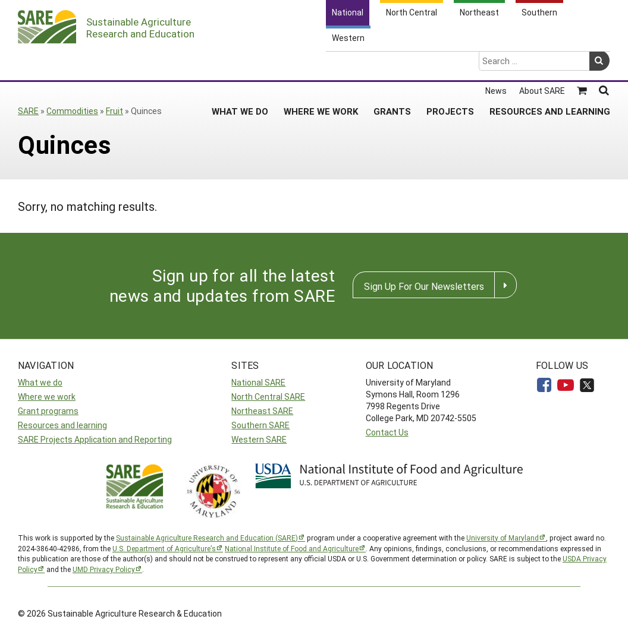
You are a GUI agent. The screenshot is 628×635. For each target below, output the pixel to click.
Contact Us (387, 432)
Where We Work (321, 65)
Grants (392, 65)
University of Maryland (502, 537)
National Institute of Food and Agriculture (292, 548)
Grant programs (48, 410)
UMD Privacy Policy (104, 569)
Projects (450, 65)
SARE (28, 110)
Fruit (114, 110)
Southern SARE (260, 425)
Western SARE (259, 439)
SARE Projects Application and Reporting (95, 439)
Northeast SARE (262, 410)
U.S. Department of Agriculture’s (164, 548)
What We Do (240, 65)
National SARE (258, 382)
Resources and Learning (549, 65)
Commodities (72, 110)
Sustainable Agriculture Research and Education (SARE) (207, 537)
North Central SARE (268, 396)
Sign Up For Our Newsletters (424, 286)
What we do (40, 382)
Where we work (47, 396)
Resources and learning (62, 425)
